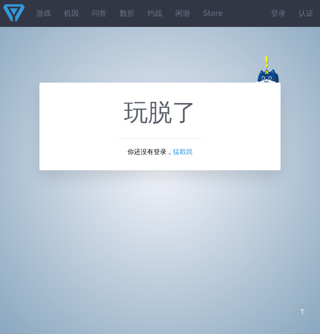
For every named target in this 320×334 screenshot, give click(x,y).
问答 (99, 13)
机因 (71, 13)
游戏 (43, 13)
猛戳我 (182, 151)
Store (213, 13)
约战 (154, 13)
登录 (278, 13)
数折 (127, 13)
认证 (306, 13)
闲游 (182, 13)
